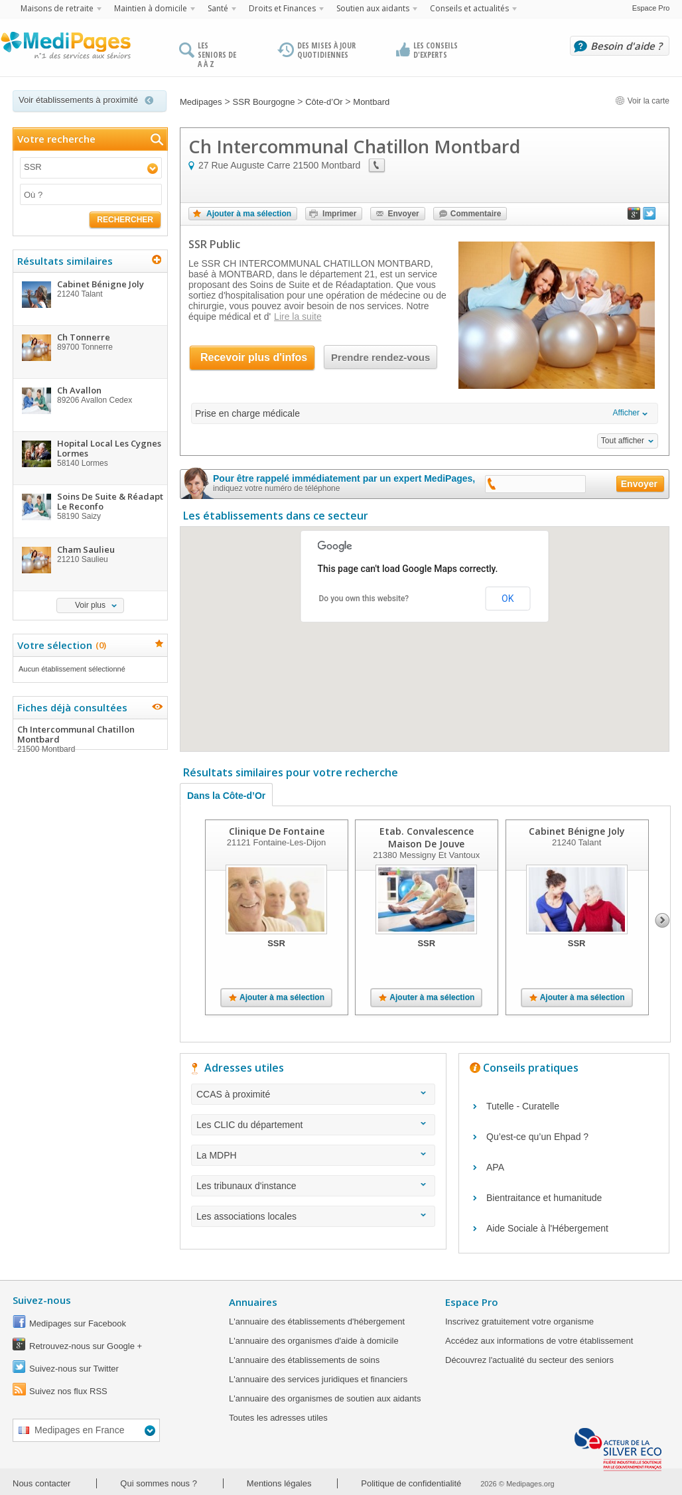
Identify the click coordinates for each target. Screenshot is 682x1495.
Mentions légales (279, 1483)
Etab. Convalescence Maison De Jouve (426, 837)
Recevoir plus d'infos (253, 357)
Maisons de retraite (57, 8)
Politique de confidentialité (411, 1483)
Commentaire (476, 213)
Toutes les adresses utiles (278, 1418)
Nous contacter (41, 1483)
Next (662, 920)
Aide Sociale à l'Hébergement (547, 1228)
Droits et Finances (282, 8)
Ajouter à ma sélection (248, 213)
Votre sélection (60, 645)
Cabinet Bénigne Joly (577, 831)
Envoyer (403, 213)
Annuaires (253, 1302)
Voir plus (90, 605)
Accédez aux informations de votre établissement (539, 1341)
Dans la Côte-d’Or (226, 795)
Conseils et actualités (469, 8)
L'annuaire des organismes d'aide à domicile (314, 1341)
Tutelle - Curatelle (522, 1106)
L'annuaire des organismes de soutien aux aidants (325, 1398)
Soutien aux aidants (372, 8)
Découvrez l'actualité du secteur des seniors (529, 1360)
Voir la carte (642, 101)
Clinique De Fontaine (276, 831)
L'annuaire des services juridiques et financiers (318, 1379)
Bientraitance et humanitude (544, 1197)
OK (507, 598)
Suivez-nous (42, 1300)
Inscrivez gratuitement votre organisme (519, 1321)
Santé (218, 8)
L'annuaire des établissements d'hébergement (317, 1321)
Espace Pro (651, 8)
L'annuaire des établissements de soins (304, 1360)
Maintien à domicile (150, 8)
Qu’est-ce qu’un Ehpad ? (537, 1136)
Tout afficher (622, 440)
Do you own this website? (364, 598)
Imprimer (339, 213)
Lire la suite (298, 316)
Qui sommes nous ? (158, 1483)
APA (495, 1167)
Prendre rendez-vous (380, 357)
